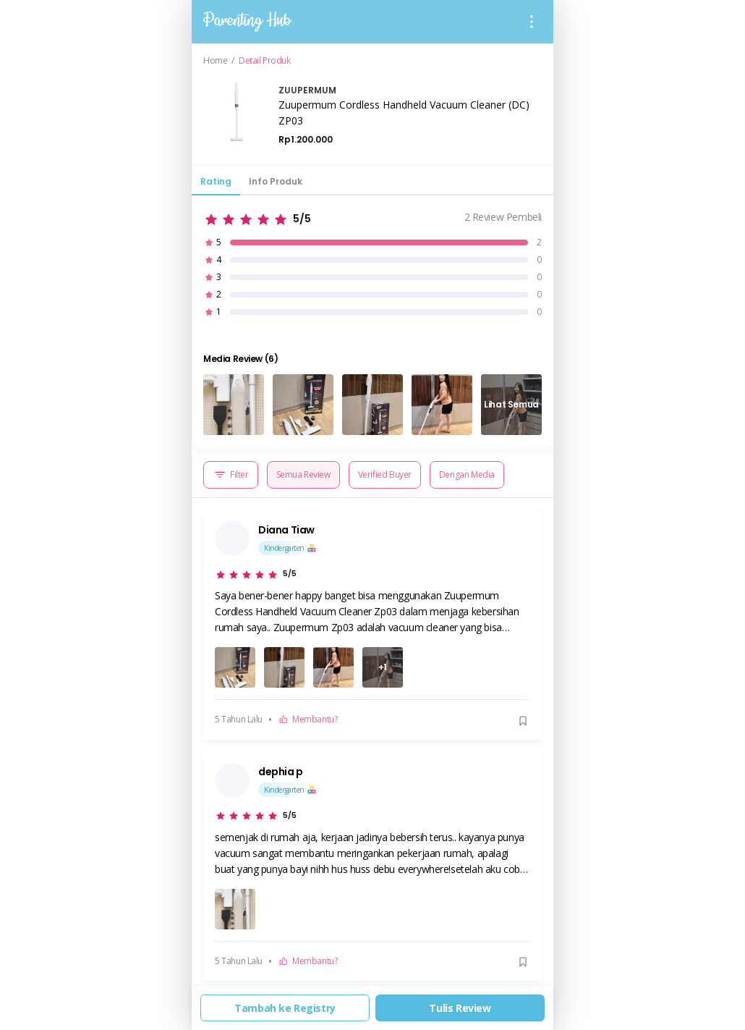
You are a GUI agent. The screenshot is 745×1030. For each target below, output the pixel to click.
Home (215, 61)
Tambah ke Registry (285, 1008)
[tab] (216, 185)
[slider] (257, 216)
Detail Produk (265, 61)
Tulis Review (459, 1008)
